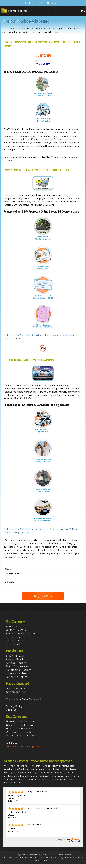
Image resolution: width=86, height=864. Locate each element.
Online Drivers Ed (16, 630)
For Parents (13, 637)
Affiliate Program (16, 662)
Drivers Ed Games (16, 677)
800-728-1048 (33, 3)
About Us (11, 626)
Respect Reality (15, 659)
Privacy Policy (14, 706)
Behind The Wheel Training (22, 633)
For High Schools (16, 640)
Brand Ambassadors (18, 666)
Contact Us (54, 3)
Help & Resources (16, 688)
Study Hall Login (15, 655)
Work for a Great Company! (23, 699)
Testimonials (13, 644)
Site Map (11, 709)
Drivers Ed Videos (16, 673)
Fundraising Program (18, 669)
